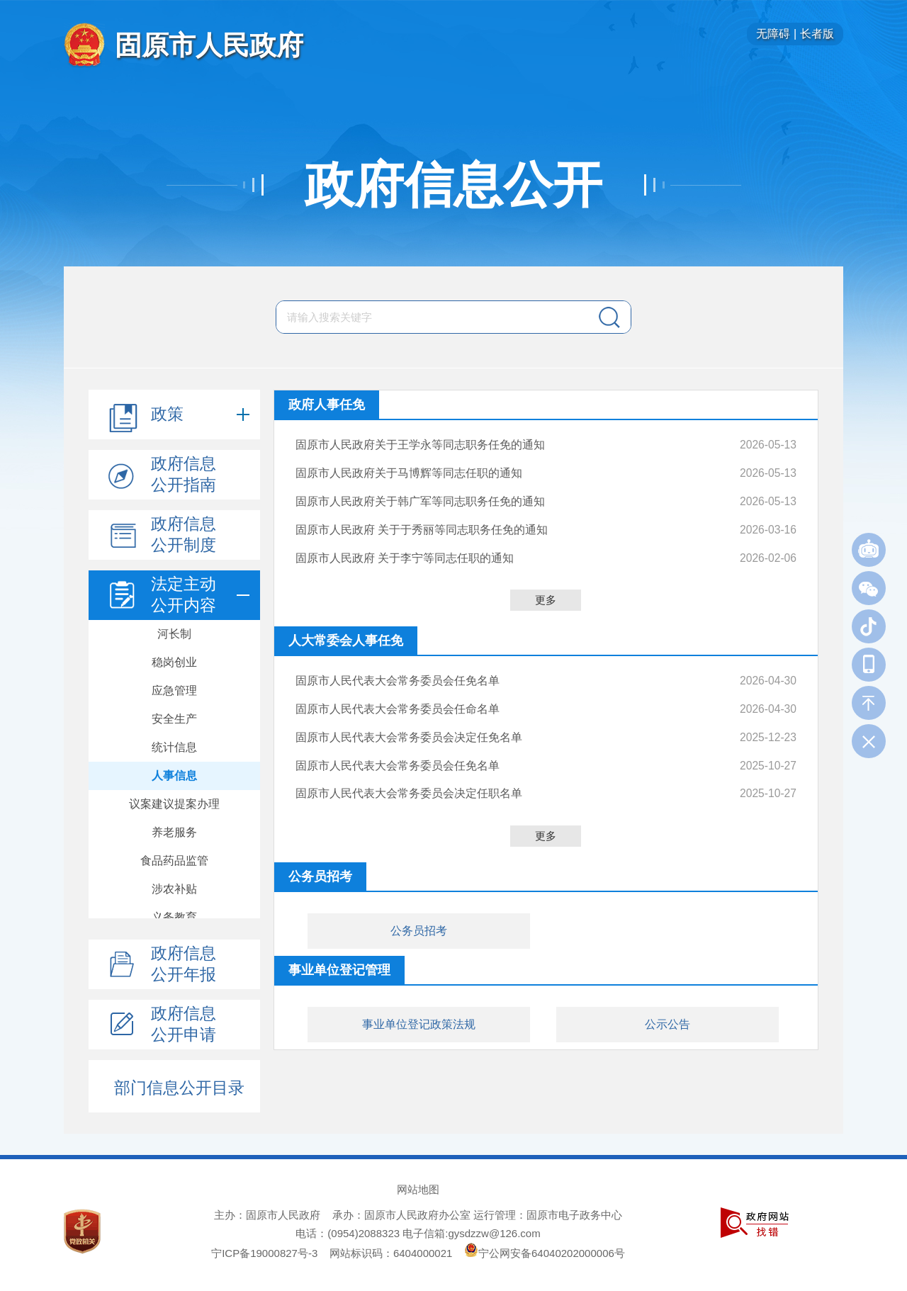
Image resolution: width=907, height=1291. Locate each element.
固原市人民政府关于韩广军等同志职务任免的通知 (420, 497)
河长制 (174, 634)
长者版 (817, 34)
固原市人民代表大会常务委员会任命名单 (397, 699)
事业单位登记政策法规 (418, 1009)
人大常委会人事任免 (345, 633)
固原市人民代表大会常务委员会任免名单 (397, 672)
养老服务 (174, 832)
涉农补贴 (174, 889)
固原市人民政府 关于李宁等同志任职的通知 (404, 550)
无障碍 (773, 34)
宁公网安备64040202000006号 (544, 1253)
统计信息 (174, 747)
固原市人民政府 (209, 45)
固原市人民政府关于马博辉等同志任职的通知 (408, 471)
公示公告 (667, 1009)
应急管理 (174, 690)
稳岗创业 (174, 662)
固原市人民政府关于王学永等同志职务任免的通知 (420, 444)
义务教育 (174, 917)
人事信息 (174, 775)
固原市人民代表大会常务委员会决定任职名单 (408, 778)
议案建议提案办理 (174, 804)
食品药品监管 (174, 861)
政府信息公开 (453, 185)
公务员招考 (418, 915)
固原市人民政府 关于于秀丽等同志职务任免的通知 (421, 524)
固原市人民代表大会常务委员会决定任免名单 (408, 725)
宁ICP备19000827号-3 (264, 1253)
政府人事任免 (326, 405)
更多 (545, 592)
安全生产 (174, 719)
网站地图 (418, 1189)
